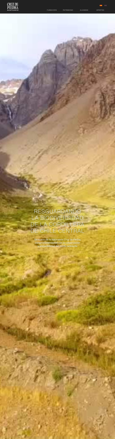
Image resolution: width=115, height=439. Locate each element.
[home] (12, 7)
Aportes (100, 10)
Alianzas (84, 10)
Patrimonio (68, 10)
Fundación (52, 10)
